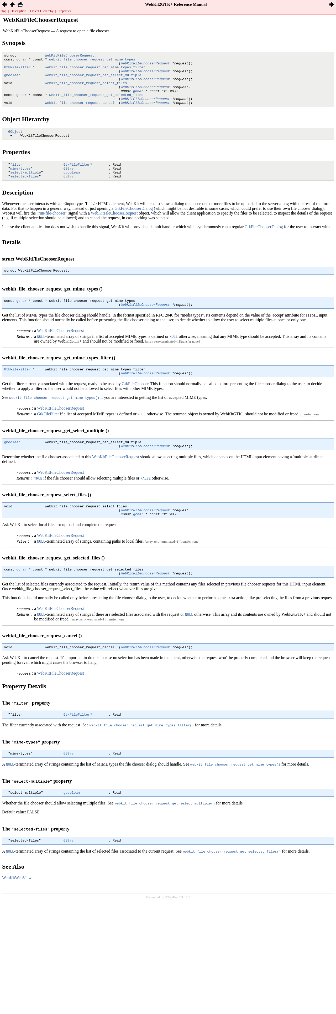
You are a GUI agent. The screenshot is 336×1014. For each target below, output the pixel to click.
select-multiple (25, 186)
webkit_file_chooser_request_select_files (86, 89)
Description (18, 11)
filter (16, 177)
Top (4, 11)
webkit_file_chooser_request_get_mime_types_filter (95, 70)
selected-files (24, 191)
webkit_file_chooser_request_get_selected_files (96, 103)
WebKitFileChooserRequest (69, 56)
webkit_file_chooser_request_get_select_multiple (93, 79)
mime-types (20, 181)
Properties (64, 11)
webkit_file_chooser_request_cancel (80, 112)
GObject (15, 142)
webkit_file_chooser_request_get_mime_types (92, 60)
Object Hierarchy (41, 11)
